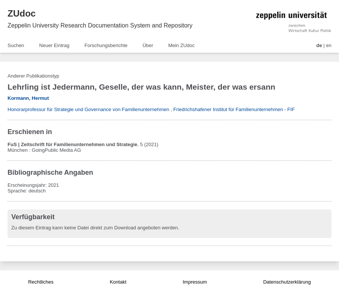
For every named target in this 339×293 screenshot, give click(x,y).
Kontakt (118, 282)
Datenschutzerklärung (287, 282)
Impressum (195, 282)
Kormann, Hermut (28, 98)
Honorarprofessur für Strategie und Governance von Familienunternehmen (88, 109)
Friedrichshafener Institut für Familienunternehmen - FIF (234, 109)
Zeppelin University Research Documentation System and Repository (100, 25)
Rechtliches (40, 282)
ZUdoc (22, 13)
